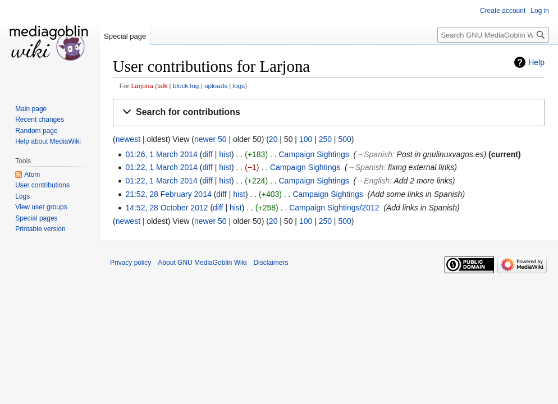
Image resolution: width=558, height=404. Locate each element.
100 (305, 139)
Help (536, 62)
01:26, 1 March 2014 (161, 154)
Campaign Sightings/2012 (334, 207)
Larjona (142, 85)
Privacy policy (130, 263)
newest (128, 139)
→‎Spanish (374, 154)
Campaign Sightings (314, 154)
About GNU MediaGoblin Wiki (202, 263)
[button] (328, 112)
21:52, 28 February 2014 (168, 194)
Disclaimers (270, 263)
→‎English (373, 180)
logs (239, 85)
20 (273, 139)
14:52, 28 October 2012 (166, 207)
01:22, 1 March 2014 (161, 167)
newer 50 (210, 139)
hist (225, 154)
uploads (215, 85)
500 (344, 139)
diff (207, 154)
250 (325, 139)
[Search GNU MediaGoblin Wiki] (493, 35)
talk (162, 85)
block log (186, 85)
